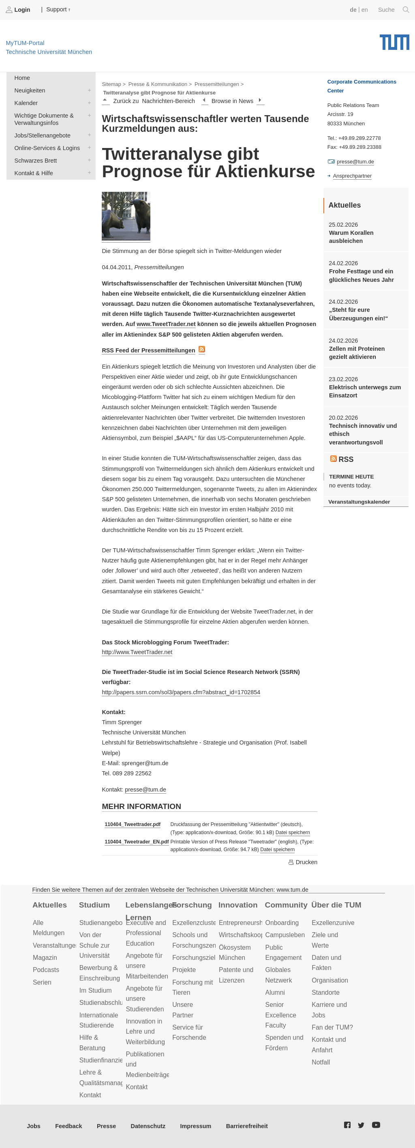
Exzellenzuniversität (340, 922)
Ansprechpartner (352, 176)
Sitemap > (114, 84)
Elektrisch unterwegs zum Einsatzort (365, 391)
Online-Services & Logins (87, 147)
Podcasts (46, 969)
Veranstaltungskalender (359, 502)
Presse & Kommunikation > (160, 84)
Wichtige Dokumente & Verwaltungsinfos (87, 114)
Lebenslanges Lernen (151, 911)
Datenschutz (148, 1126)
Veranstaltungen (56, 945)
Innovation (238, 905)
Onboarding (282, 922)
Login (19, 9)
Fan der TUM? (332, 1027)
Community (286, 905)
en (365, 9)
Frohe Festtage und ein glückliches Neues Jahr (361, 275)
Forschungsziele (195, 957)
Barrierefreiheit (247, 1126)
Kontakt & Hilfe (87, 172)
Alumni (275, 992)
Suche (393, 9)
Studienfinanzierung (107, 1060)
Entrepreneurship (243, 922)
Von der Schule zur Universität (94, 945)
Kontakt (90, 1095)
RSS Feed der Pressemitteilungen (148, 350)
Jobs (34, 1126)
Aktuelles (49, 905)
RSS (342, 459)
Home (22, 78)
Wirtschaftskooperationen (255, 934)
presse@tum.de (145, 789)
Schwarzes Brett (87, 159)
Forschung (192, 905)
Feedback (68, 1126)
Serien (42, 982)
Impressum (196, 1126)
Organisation (330, 980)
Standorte (326, 992)
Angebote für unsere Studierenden (145, 999)
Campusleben (285, 934)
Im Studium (95, 990)
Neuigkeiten (87, 89)
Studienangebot (101, 922)
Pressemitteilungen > (219, 84)
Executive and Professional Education (146, 933)
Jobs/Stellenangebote (87, 134)
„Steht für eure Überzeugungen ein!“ (358, 314)
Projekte (184, 969)
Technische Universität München (394, 39)
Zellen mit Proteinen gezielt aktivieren (357, 352)
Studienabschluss (104, 1002)
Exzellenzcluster (195, 922)
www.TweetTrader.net (166, 324)
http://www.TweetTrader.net (137, 652)
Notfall (321, 1062)
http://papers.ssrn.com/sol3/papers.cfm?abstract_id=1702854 (181, 692)
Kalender (87, 102)
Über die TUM (336, 905)
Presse (106, 1126)
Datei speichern (293, 832)
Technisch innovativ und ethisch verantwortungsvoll (363, 434)
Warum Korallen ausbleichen (351, 237)
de (353, 9)
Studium (94, 905)
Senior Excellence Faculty (281, 1015)
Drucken (303, 862)
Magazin (45, 957)
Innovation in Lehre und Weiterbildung (145, 1031)
